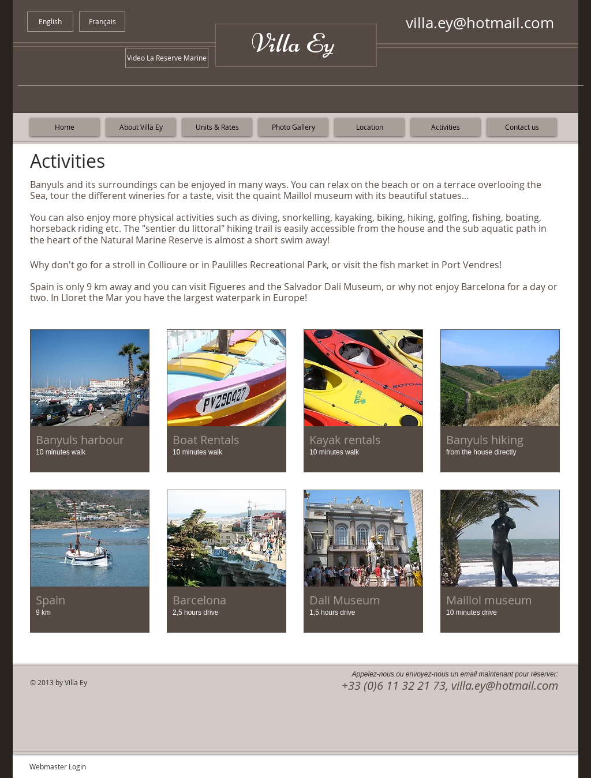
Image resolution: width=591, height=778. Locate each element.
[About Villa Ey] (140, 127)
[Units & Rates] (217, 127)
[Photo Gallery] (293, 127)
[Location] (369, 127)
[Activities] (445, 127)
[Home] (64, 127)
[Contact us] (521, 127)
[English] (50, 22)
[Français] (102, 22)
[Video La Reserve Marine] (166, 58)
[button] (89, 400)
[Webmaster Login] (57, 766)
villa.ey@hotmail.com (480, 23)
